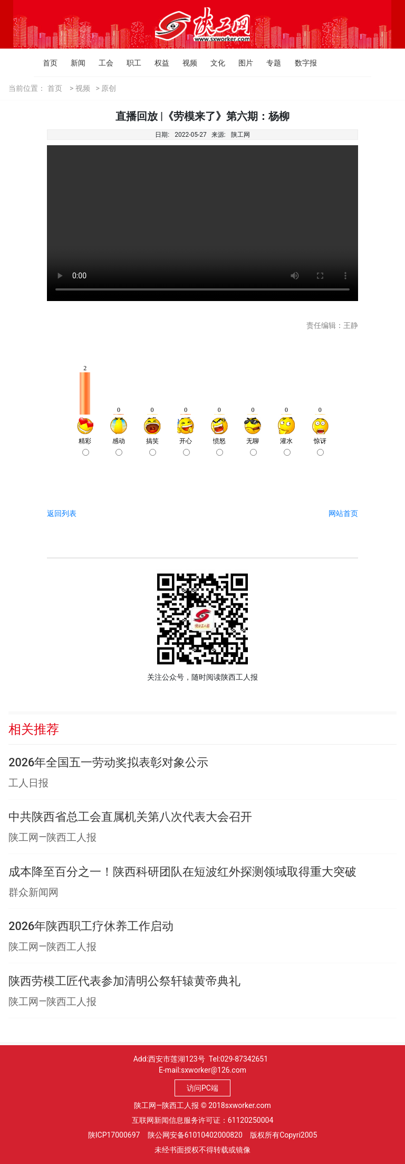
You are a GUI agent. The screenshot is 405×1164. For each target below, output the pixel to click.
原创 (108, 88)
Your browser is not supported (202, 223)
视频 (185, 63)
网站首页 (343, 513)
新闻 (73, 63)
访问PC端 (202, 1088)
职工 (129, 63)
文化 (213, 63)
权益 (157, 63)
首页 (46, 63)
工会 (101, 63)
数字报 (298, 63)
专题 (269, 63)
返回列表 (61, 513)
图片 (241, 63)
